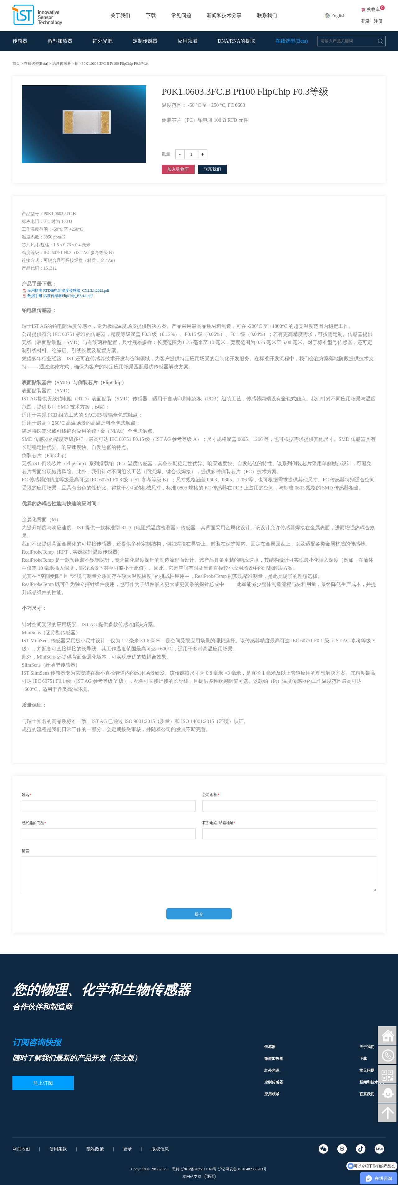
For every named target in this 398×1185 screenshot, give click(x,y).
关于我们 (120, 15)
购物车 (376, 9)
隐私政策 (95, 1149)
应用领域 (187, 41)
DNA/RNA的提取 (236, 41)
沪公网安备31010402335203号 (242, 1169)
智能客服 (387, 1093)
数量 (166, 154)
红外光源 (103, 41)
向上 (387, 1112)
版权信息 (160, 1149)
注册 (378, 21)
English (338, 15)
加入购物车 (178, 169)
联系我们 (267, 15)
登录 (365, 21)
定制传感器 (145, 41)
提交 (199, 914)
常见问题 (181, 15)
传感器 (19, 41)
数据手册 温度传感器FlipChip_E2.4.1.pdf (60, 296)
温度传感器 (61, 63)
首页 (16, 63)
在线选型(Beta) (291, 41)
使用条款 (58, 1149)
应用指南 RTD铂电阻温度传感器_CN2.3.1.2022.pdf (68, 290)
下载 (151, 15)
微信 (387, 1055)
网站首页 (387, 1035)
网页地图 (21, 1149)
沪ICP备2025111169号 (198, 1169)
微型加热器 (60, 41)
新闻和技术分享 (224, 15)
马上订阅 (43, 1083)
